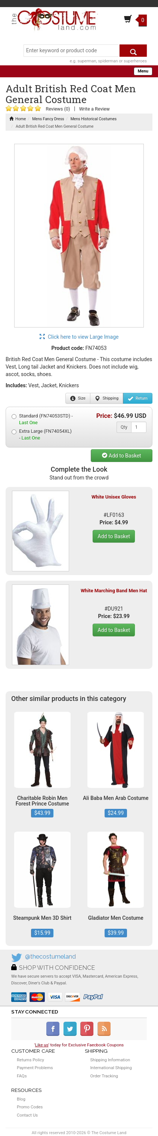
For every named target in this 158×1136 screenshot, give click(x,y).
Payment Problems (35, 1067)
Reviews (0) (58, 109)
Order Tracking (104, 1075)
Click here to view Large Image (79, 337)
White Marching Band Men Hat (114, 590)
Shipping (106, 398)
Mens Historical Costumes (94, 119)
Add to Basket (121, 456)
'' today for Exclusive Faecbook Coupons (79, 1044)
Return (138, 398)
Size (78, 398)
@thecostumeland (50, 956)
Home (17, 119)
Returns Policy (30, 1059)
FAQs (22, 1075)
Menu (143, 71)
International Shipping (111, 1067)
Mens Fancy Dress (48, 119)
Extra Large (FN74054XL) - (42, 434)
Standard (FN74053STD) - (42, 419)
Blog (21, 1099)
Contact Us (27, 1115)
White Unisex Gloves (114, 497)
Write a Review (94, 109)
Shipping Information (110, 1059)
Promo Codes (30, 1106)
